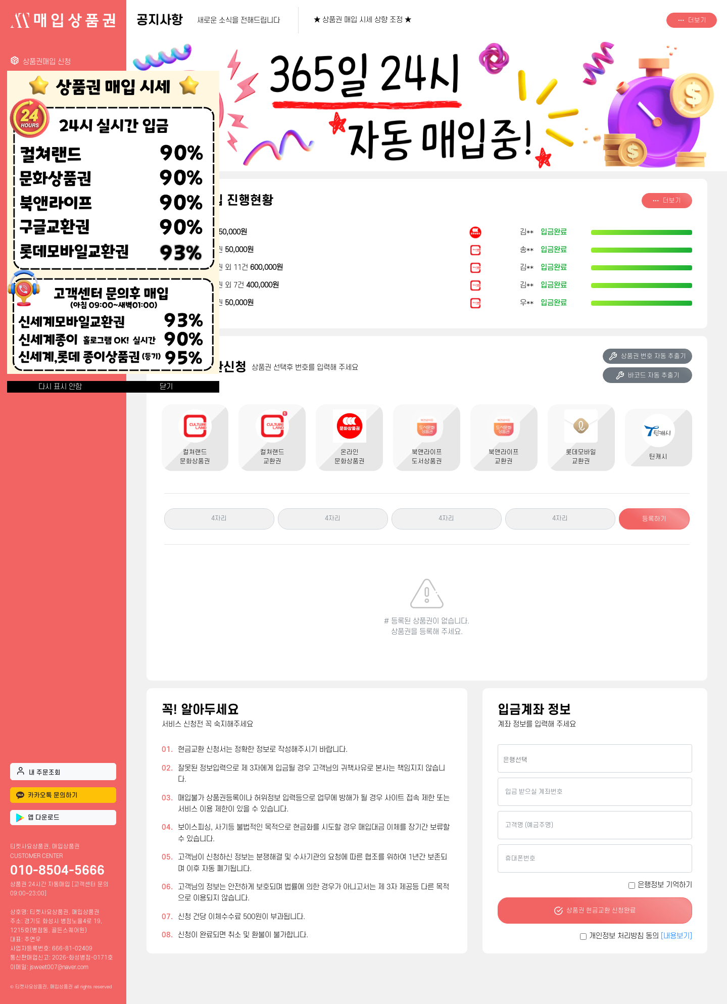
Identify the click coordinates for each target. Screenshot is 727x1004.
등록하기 (654, 518)
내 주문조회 (38, 771)
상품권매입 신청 (40, 61)
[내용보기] (676, 936)
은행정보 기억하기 (665, 885)
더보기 (691, 20)
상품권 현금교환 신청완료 (595, 910)
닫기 (166, 387)
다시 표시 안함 (60, 387)
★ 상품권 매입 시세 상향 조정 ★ (362, 20)
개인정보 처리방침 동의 (640, 936)
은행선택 (515, 759)
